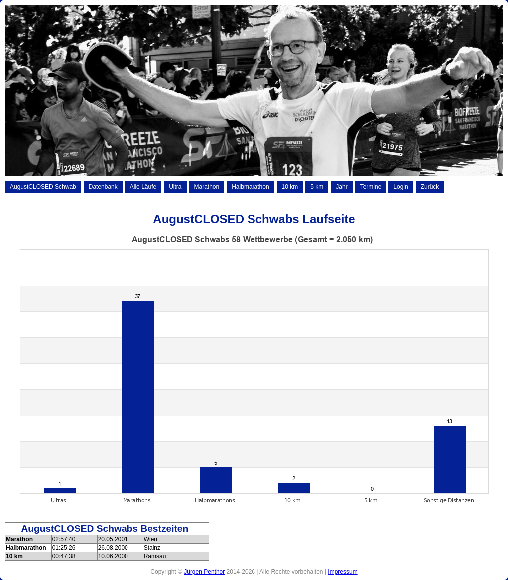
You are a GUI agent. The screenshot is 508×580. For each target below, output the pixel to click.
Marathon (207, 186)
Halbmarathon (250, 186)
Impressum (342, 571)
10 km (290, 186)
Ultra (175, 186)
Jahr (341, 186)
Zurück (430, 186)
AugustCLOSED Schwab (43, 186)
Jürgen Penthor (204, 571)
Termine (370, 186)
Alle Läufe (143, 186)
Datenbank (103, 186)
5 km (316, 186)
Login (400, 186)
